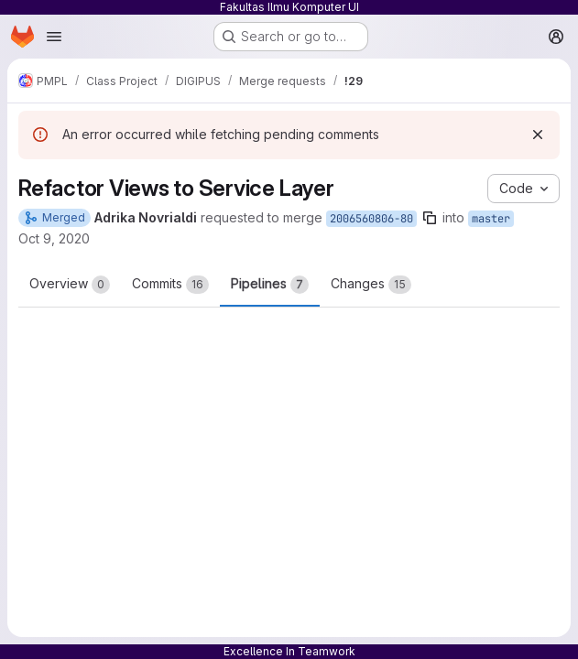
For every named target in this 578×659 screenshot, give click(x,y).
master (491, 218)
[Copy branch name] (430, 218)
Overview (69, 284)
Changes (371, 284)
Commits (170, 284)
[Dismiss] (538, 135)
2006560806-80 (371, 218)
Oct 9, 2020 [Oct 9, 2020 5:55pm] (54, 238)
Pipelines (270, 284)
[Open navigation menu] (54, 36)
